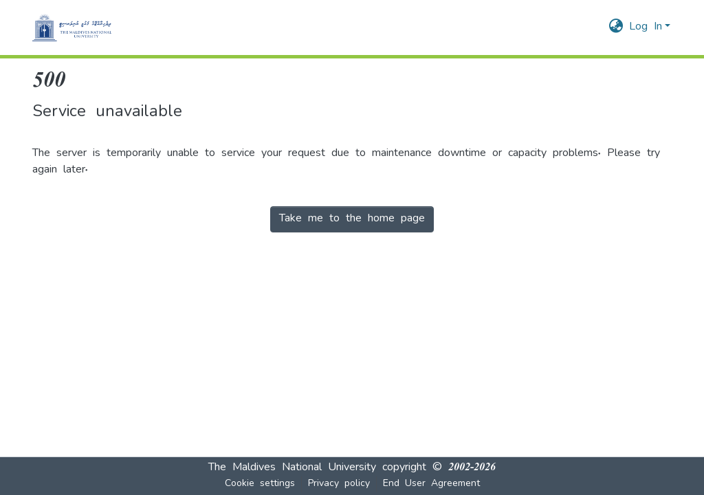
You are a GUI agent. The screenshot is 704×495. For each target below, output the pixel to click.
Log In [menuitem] (645, 27)
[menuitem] (616, 27)
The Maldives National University (292, 468)
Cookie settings (260, 484)
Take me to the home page (352, 219)
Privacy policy (339, 484)
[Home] (71, 27)
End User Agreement (431, 484)
